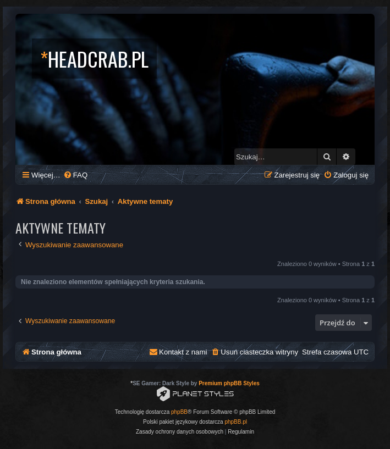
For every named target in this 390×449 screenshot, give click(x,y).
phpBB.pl (235, 422)
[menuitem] (75, 175)
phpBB (179, 412)
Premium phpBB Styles (229, 383)
